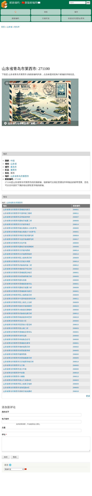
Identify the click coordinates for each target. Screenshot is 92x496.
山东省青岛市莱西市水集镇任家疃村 (17, 310)
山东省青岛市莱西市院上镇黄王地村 (17, 384)
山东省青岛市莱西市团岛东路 (14, 280)
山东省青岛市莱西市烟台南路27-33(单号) (19, 232)
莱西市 (14, 170)
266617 (76, 239)
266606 (76, 221)
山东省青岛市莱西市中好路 (14, 373)
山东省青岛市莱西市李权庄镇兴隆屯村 (18, 235)
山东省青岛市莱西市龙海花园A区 (16, 388)
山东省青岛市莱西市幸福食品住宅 (16, 339)
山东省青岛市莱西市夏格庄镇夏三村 (17, 221)
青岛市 (14, 167)
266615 (76, 325)
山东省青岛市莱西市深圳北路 (14, 336)
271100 (18, 179)
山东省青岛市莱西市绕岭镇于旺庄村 (17, 269)
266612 (76, 265)
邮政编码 (15, 18)
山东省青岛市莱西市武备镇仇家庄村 (17, 313)
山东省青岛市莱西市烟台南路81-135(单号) (20, 228)
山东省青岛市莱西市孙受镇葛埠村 (16, 350)
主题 (3, 428)
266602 (76, 269)
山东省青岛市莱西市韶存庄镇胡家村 (17, 306)
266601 (76, 210)
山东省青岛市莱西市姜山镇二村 (15, 328)
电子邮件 (5, 419)
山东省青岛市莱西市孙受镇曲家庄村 (17, 358)
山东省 (14, 164)
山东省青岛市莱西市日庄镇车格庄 (16, 224)
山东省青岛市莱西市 (20, 176)
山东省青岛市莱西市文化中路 (14, 243)
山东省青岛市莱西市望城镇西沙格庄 (17, 273)
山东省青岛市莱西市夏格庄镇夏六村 (17, 287)
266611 (76, 213)
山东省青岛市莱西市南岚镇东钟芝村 (17, 317)
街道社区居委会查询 (76, 18)
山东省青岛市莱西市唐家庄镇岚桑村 (17, 391)
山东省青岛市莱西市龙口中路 (14, 369)
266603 (76, 328)
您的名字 (5, 412)
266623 (76, 306)
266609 (76, 258)
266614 (76, 224)
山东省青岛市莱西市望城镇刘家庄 (16, 210)
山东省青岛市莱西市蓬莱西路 (14, 354)
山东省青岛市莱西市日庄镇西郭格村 (17, 254)
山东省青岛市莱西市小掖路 (14, 376)
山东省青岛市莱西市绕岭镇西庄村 (16, 347)
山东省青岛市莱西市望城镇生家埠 (16, 343)
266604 (76, 235)
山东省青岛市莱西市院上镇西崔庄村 (17, 295)
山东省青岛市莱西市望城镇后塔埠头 (17, 332)
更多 (88, 396)
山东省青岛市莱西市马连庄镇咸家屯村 (18, 239)
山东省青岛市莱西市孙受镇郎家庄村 (17, 276)
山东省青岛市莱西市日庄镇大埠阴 (16, 261)
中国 (13, 161)
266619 (76, 317)
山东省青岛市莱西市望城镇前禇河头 (17, 284)
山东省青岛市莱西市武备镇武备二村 (17, 265)
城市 (76, 12)
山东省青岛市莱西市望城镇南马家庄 (17, 291)
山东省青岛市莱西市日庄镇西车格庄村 (18, 362)
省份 (46, 12)
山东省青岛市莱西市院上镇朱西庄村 (17, 258)
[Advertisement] (46, 46)
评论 (4, 435)
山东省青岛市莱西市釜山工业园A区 (17, 380)
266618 (76, 373)
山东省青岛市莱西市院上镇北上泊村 (17, 302)
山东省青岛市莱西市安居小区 (14, 321)
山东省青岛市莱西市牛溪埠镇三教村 (17, 213)
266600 (76, 228)
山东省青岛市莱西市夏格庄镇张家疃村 (18, 247)
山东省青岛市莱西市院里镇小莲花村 (17, 325)
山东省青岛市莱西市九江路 (14, 365)
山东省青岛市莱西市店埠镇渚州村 (16, 217)
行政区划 (45, 18)
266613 (76, 376)
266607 (76, 217)
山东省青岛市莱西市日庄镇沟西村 (16, 250)
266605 (76, 276)
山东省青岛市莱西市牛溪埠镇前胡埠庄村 (19, 299)
